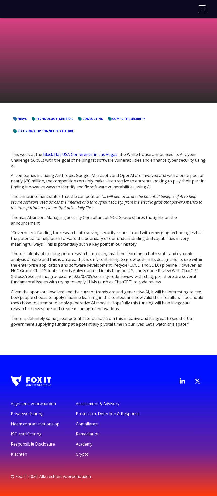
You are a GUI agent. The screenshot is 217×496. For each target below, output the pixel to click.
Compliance (87, 424)
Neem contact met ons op (35, 424)
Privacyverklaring (27, 413)
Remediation (88, 434)
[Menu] (202, 9)
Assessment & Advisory (97, 403)
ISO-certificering (26, 434)
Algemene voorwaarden (33, 403)
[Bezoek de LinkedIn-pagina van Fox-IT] (182, 381)
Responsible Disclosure (33, 444)
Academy (84, 444)
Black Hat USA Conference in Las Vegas (80, 154)
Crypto (82, 454)
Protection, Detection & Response (108, 413)
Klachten (19, 454)
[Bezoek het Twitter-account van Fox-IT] (197, 381)
